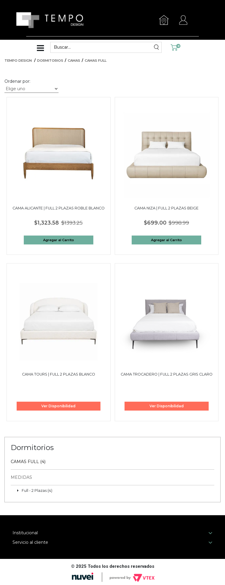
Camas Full (95, 60)
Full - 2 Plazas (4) (37, 490)
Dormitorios (50, 60)
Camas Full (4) (28, 461)
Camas (74, 60)
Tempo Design (18, 60)
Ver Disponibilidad (58, 406)
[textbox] (102, 47)
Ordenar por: (17, 81)
